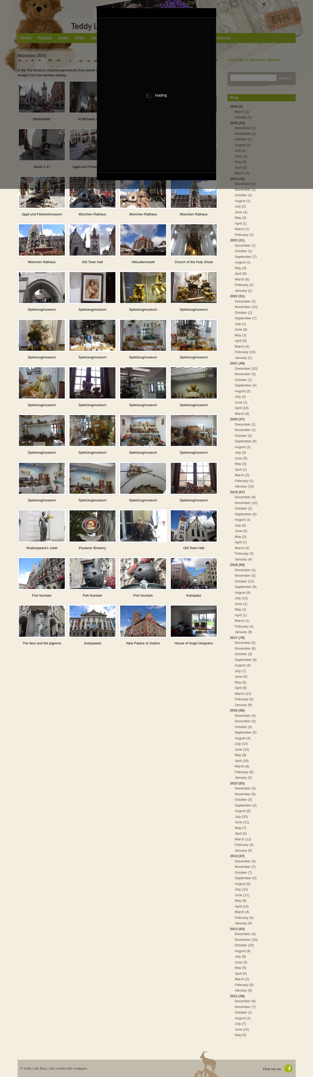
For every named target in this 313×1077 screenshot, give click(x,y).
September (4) (246, 385)
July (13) (241, 598)
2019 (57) (237, 492)
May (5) (240, 682)
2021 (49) (237, 363)
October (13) (244, 581)
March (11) (243, 839)
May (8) (240, 755)
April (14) (242, 408)
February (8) (244, 985)
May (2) (240, 537)
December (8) (245, 1001)
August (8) (243, 593)
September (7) (246, 257)
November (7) (245, 867)
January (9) (243, 632)
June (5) (241, 458)
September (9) (246, 660)
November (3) (245, 374)
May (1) (240, 609)
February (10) (245, 352)
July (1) (240, 324)
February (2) (244, 235)
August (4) (243, 665)
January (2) (243, 777)
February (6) (244, 772)
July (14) (241, 744)
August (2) (243, 391)
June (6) (241, 329)
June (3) (241, 212)
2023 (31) (237, 240)
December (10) (246, 368)
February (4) (244, 553)
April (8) (241, 273)
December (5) (245, 643)
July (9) (240, 956)
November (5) (245, 575)
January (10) (244, 486)
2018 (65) (237, 565)
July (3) (240, 452)
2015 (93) (237, 783)
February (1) (244, 481)
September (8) (246, 587)
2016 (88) (237, 710)
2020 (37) (237, 419)
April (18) (242, 761)
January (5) (243, 850)
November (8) (245, 648)
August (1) (243, 201)
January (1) (243, 291)
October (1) (243, 251)
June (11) (242, 822)
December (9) (245, 497)
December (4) (245, 716)
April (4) (241, 973)
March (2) (242, 475)
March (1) (242, 229)
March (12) (243, 694)
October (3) (243, 436)
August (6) (243, 884)
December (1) (245, 245)
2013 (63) (237, 929)
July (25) (241, 817)
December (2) (245, 301)
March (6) (242, 279)
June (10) (242, 1029)
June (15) (242, 749)
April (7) (241, 542)
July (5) (240, 525)
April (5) (241, 341)
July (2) (240, 206)
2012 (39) (237, 996)
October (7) (243, 380)
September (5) (246, 732)
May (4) (240, 268)
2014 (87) (237, 856)
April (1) (241, 223)
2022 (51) (237, 296)
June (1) (241, 402)
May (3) (240, 218)
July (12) (241, 889)
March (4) (242, 346)
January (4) (243, 559)
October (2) (243, 195)
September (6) (246, 441)
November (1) (245, 190)
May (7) (240, 828)
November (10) (246, 307)
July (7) (240, 671)
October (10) (244, 945)
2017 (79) (237, 638)
